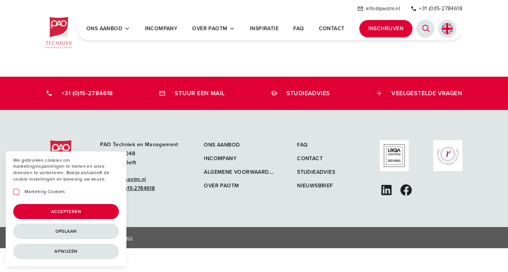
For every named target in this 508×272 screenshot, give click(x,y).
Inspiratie (264, 28)
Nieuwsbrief (315, 186)
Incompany (161, 28)
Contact (332, 28)
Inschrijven (385, 28)
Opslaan (66, 231)
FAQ (298, 28)
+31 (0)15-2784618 (436, 8)
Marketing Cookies (45, 192)
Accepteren (66, 211)
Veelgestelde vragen (419, 93)
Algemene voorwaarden (240, 172)
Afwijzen (65, 251)
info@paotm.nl (378, 8)
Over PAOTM (213, 28)
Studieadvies (300, 93)
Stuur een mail (192, 93)
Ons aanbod (222, 145)
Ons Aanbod (108, 28)
